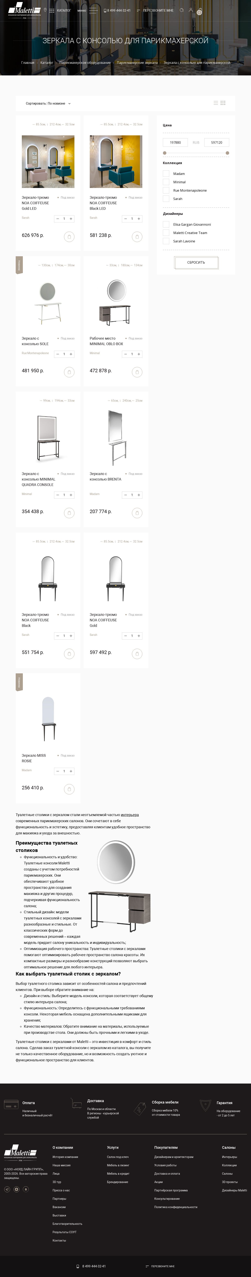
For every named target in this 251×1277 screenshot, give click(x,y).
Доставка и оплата (167, 1173)
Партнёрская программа (171, 1190)
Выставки (59, 1215)
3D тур (57, 1182)
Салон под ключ (118, 1157)
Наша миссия (62, 1165)
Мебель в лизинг (118, 1165)
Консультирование (167, 1198)
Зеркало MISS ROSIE (34, 758)
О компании (63, 1147)
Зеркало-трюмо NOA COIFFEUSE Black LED (103, 203)
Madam (95, 494)
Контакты (59, 1240)
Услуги (112, 1147)
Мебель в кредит (118, 1173)
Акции (158, 1182)
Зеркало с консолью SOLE (35, 341)
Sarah (25, 217)
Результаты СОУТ (64, 1232)
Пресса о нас (61, 1190)
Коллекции (229, 1165)
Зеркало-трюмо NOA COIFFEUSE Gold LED (35, 203)
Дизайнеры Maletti (234, 1190)
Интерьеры (229, 1157)
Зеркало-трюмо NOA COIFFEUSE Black (35, 620)
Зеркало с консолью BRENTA (105, 476)
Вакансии (59, 1207)
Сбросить (196, 262)
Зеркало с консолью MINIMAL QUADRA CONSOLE (38, 479)
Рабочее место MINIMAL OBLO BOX (106, 341)
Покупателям (166, 1147)
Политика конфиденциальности (175, 1207)
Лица (56, 1173)
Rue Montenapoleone (35, 353)
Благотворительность (67, 1223)
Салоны (229, 1147)
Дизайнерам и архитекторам (173, 1157)
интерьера (130, 815)
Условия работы (165, 1165)
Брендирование (117, 1182)
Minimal (95, 353)
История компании (65, 1157)
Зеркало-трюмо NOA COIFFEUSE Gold (103, 620)
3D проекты (230, 1182)
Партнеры (59, 1198)
